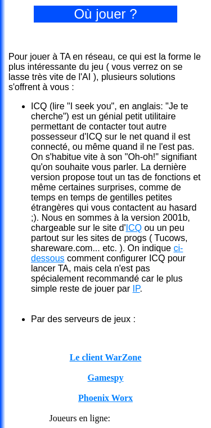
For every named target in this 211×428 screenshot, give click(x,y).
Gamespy (106, 377)
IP (136, 288)
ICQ (133, 228)
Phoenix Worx (105, 398)
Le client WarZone (106, 357)
